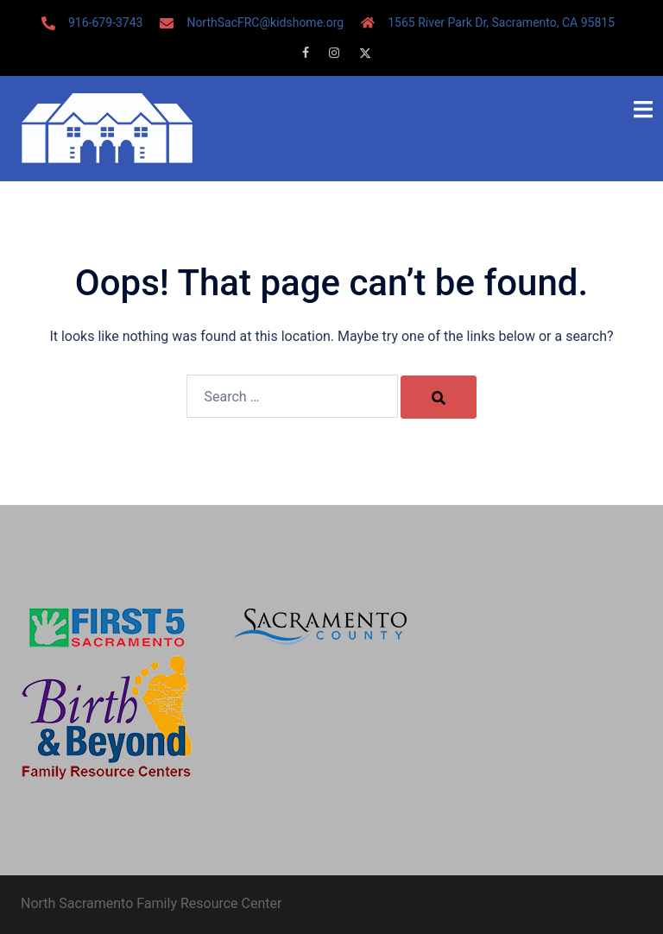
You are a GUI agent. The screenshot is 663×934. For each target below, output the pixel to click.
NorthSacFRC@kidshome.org (265, 22)
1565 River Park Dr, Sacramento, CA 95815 (501, 22)
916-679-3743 (105, 22)
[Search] (439, 397)
